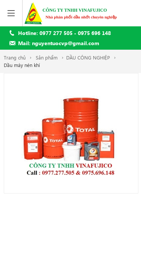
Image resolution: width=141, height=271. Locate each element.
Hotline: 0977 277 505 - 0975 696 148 (64, 33)
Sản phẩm (47, 57)
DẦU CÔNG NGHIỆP (88, 57)
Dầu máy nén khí (22, 65)
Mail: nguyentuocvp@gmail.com (58, 43)
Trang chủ (15, 57)
